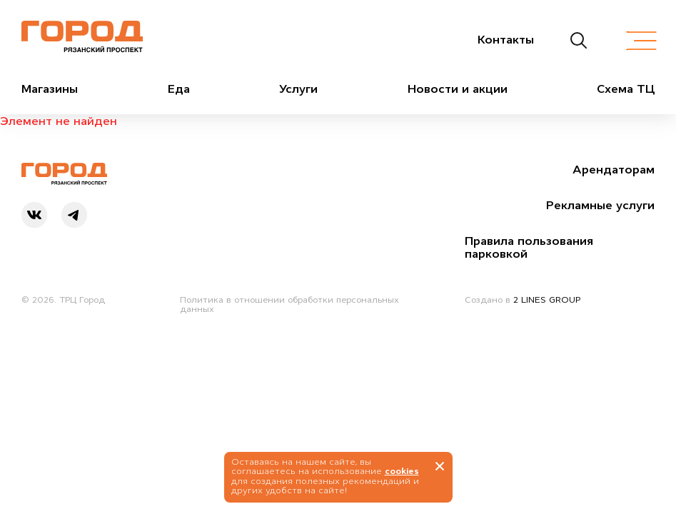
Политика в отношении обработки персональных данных (289, 304)
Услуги (298, 88)
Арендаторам (613, 169)
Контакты (506, 39)
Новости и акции (458, 88)
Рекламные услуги (600, 205)
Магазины (49, 88)
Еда (179, 88)
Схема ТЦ (626, 88)
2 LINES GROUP (546, 300)
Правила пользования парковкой (529, 247)
